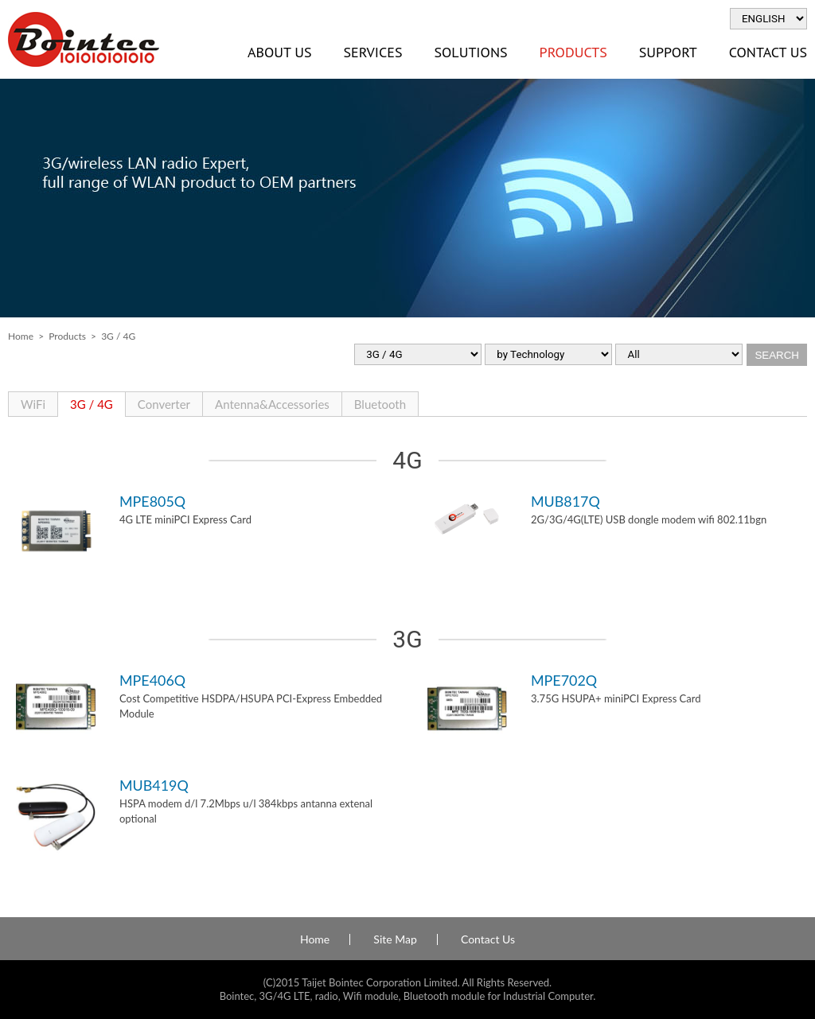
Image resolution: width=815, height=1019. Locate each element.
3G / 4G (91, 404)
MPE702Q (564, 680)
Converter (164, 404)
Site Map (394, 939)
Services (372, 52)
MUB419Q (154, 785)
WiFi (33, 404)
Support (668, 52)
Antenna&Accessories (272, 404)
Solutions (470, 52)
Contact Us (488, 939)
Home (20, 336)
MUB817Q (565, 501)
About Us (279, 52)
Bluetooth (380, 404)
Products (573, 52)
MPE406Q (152, 680)
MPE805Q (152, 501)
